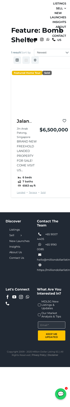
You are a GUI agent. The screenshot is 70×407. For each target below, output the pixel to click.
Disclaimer (53, 355)
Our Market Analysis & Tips (51, 314)
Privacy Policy (39, 355)
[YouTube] (35, 39)
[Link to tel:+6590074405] (40, 234)
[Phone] (8, 303)
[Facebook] (29, 39)
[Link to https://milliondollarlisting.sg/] (40, 265)
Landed (21, 192)
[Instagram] (41, 39)
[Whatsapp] (47, 39)
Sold (47, 73)
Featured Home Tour (27, 73)
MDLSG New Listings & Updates (50, 305)
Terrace (33, 192)
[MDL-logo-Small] (7, 21)
